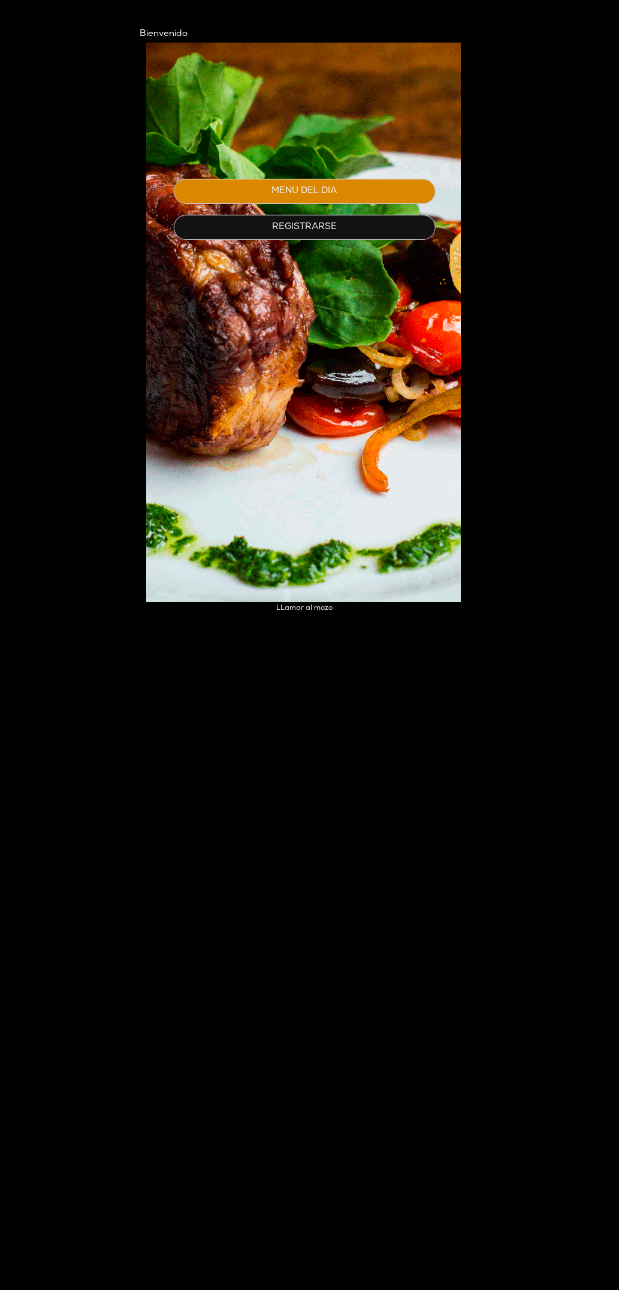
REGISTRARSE (304, 226)
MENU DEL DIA (304, 191)
